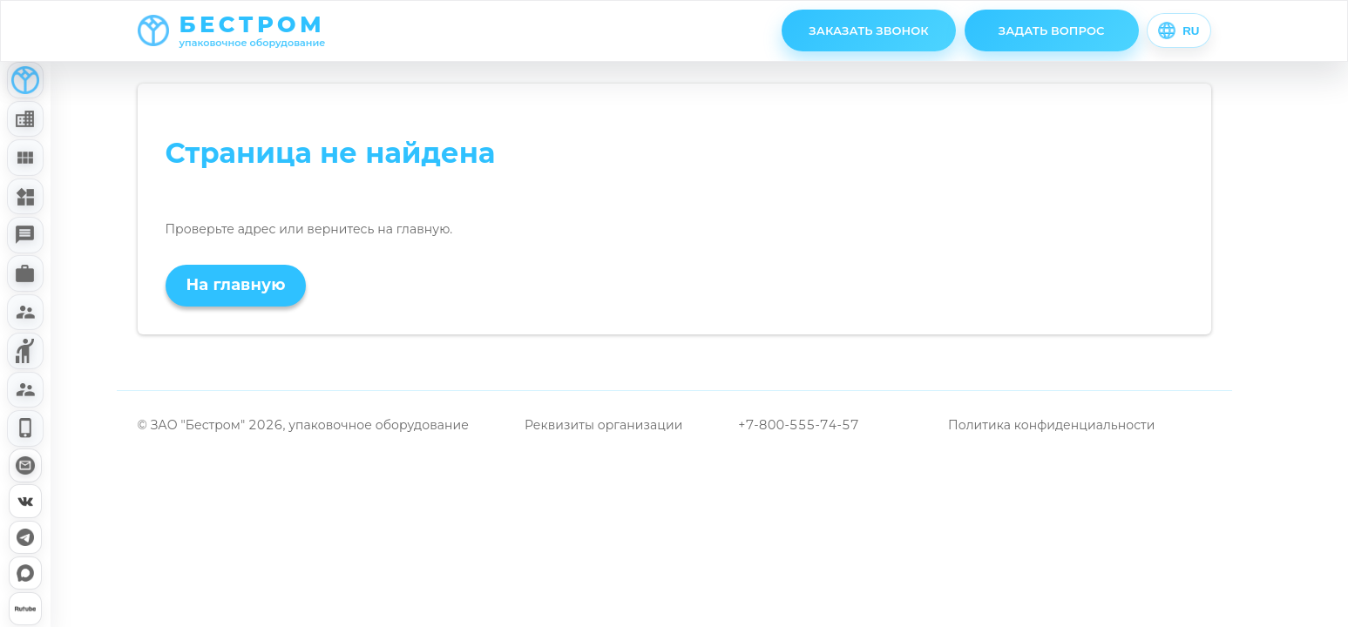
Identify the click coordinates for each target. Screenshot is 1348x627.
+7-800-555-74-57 (798, 425)
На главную (236, 284)
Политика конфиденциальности (1051, 425)
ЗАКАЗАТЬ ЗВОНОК (869, 30)
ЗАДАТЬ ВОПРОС (1052, 30)
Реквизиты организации (603, 425)
